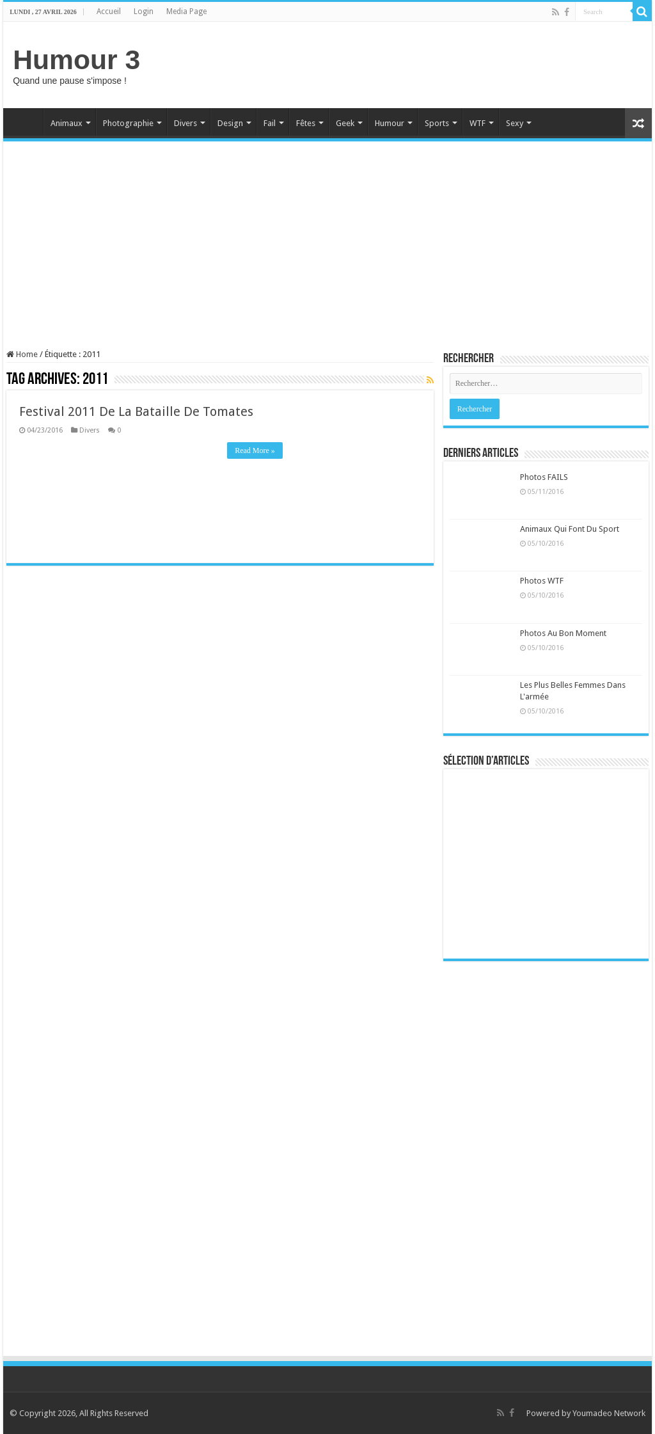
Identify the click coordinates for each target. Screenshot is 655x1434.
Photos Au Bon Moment (563, 633)
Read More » (255, 450)
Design (230, 123)
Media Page (186, 11)
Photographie (128, 123)
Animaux (67, 123)
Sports (437, 123)
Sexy (514, 123)
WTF (477, 123)
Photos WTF (542, 581)
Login (144, 11)
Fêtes (305, 123)
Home (26, 121)
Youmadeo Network (608, 1413)
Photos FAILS (544, 477)
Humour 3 (76, 59)
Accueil (109, 11)
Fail (270, 123)
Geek (345, 123)
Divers (185, 123)
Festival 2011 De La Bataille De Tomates (136, 411)
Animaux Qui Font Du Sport (569, 529)
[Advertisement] (409, 63)
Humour (389, 123)
